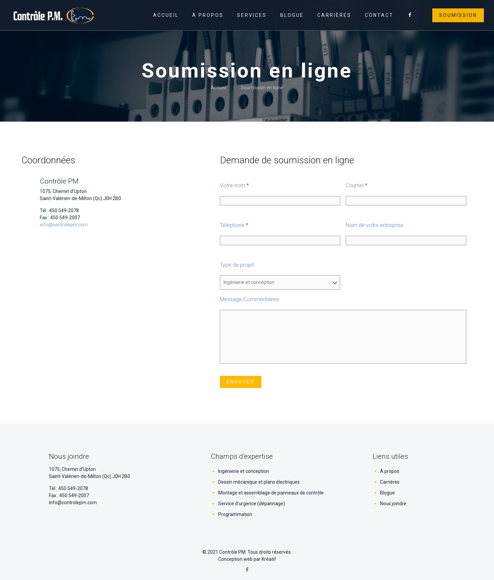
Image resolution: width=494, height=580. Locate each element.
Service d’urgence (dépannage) (251, 503)
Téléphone (234, 225)
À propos (389, 471)
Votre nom (234, 185)
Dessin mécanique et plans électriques (259, 482)
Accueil (218, 87)
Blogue (387, 492)
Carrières (390, 482)
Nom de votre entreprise (375, 225)
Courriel (356, 185)
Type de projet (237, 265)
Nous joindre (393, 503)
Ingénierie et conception (243, 471)
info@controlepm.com (64, 224)
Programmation (235, 514)
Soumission (458, 15)
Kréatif (269, 559)
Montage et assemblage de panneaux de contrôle (271, 492)
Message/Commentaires (249, 299)
